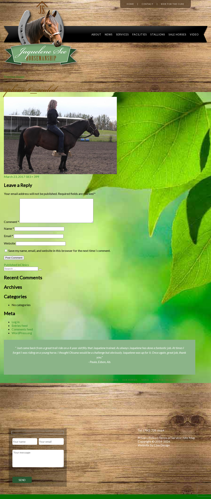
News (109, 34)
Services (122, 34)
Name (9, 233)
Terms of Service (170, 442)
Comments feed (22, 334)
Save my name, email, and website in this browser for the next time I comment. (59, 255)
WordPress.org (22, 337)
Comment (11, 226)
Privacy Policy (147, 442)
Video (194, 34)
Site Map (189, 442)
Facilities (139, 34)
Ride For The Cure (164, 384)
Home (130, 4)
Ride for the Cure (172, 4)
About (96, 34)
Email (8, 240)
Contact (147, 4)
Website (9, 248)
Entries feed (20, 330)
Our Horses (129, 384)
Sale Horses (177, 34)
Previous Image (14, 76)
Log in (16, 326)
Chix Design (162, 450)
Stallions (157, 34)
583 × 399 (32, 176)
